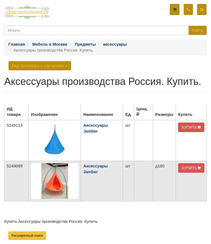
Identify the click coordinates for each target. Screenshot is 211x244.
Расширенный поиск (27, 236)
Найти (197, 30)
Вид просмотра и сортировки (40, 66)
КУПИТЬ (191, 127)
